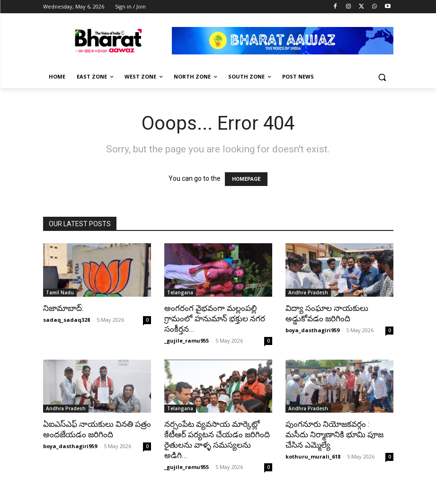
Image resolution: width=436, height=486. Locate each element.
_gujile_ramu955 (186, 340)
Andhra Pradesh (308, 292)
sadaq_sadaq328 (66, 319)
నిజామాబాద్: (63, 308)
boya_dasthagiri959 (312, 330)
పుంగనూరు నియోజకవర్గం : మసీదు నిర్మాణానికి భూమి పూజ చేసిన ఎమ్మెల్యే (334, 434)
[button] (382, 77)
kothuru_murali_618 (312, 456)
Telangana (180, 292)
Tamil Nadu (60, 292)
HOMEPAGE (246, 179)
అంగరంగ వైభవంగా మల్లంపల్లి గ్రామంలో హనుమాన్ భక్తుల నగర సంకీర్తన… (214, 318)
